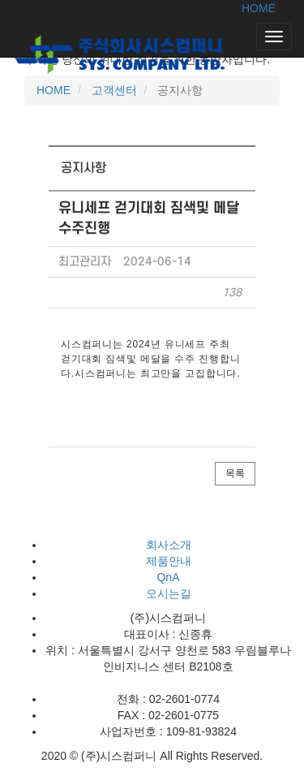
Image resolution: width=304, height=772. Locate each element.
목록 (235, 473)
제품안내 (168, 560)
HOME (259, 8)
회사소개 (168, 544)
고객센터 (112, 90)
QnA (167, 577)
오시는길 (168, 593)
